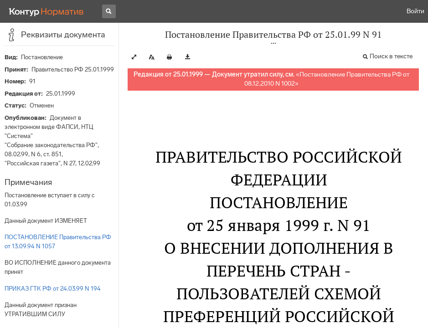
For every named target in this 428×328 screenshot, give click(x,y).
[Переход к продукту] (46, 11)
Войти (415, 11)
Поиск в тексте (391, 56)
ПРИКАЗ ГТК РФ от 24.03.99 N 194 (53, 288)
